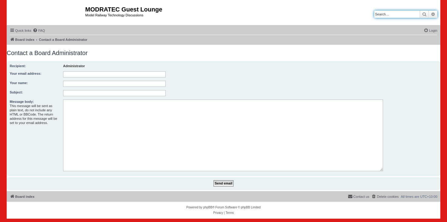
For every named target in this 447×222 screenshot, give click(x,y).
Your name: (19, 83)
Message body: (22, 101)
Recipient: (18, 66)
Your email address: (25, 73)
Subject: (16, 92)
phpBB (207, 207)
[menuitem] (39, 30)
